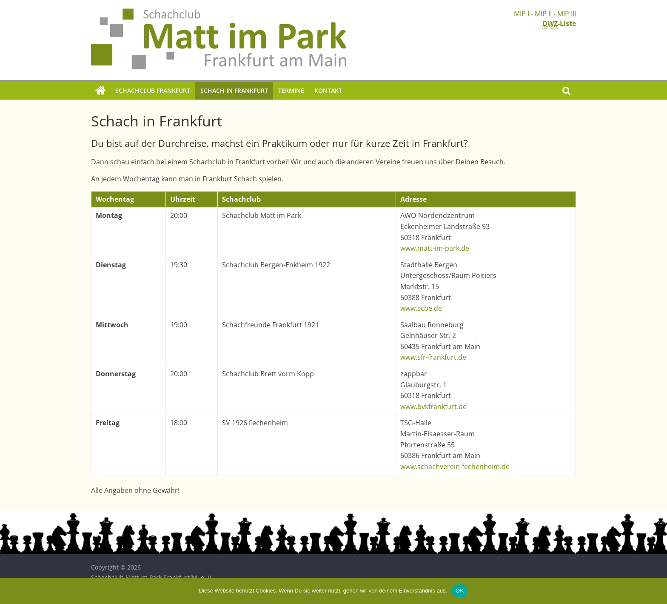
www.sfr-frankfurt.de (433, 357)
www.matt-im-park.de (434, 248)
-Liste (559, 24)
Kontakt (328, 90)
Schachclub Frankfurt (152, 90)
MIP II (543, 13)
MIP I (521, 13)
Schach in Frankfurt (234, 90)
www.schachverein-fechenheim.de (455, 466)
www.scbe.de (421, 308)
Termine (291, 90)
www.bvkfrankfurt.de (433, 406)
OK (460, 590)
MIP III (566, 13)
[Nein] (656, 591)
